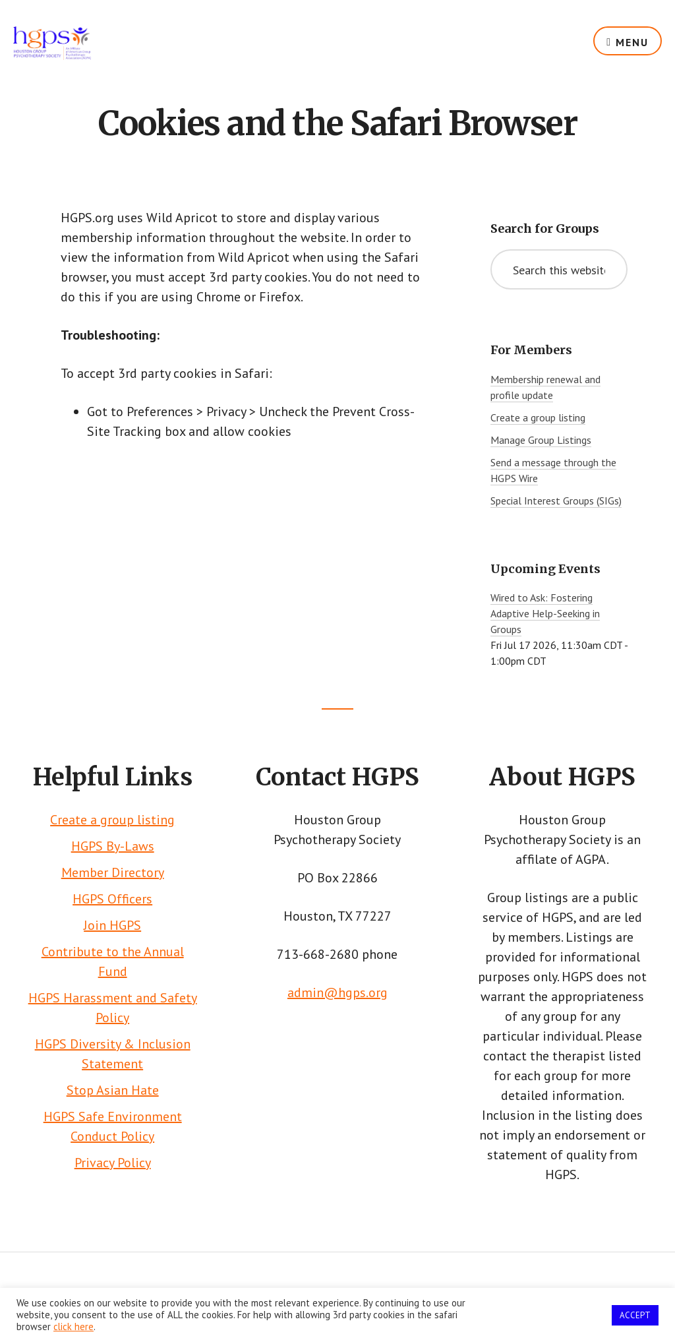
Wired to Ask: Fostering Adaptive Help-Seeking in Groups (545, 613)
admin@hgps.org (337, 992)
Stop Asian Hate (113, 1090)
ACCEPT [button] (635, 1315)
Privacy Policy (112, 1162)
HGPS (52, 52)
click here (73, 1326)
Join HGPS (112, 925)
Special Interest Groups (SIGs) (556, 500)
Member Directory (112, 872)
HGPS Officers (112, 898)
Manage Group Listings (540, 439)
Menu (632, 42)
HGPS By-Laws (112, 846)
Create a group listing (537, 417)
